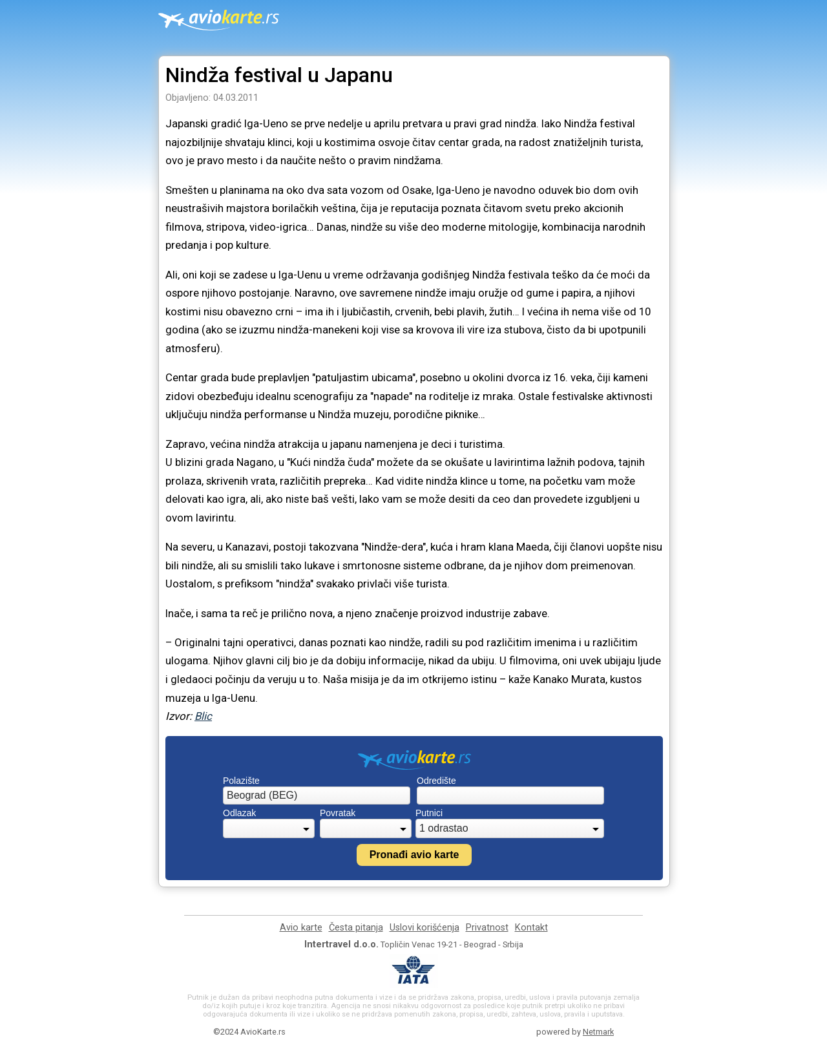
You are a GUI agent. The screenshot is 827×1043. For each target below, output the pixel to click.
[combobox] (316, 795)
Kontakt (531, 927)
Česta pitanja (356, 927)
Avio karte (301, 927)
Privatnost (487, 927)
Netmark (598, 1032)
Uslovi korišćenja (424, 927)
